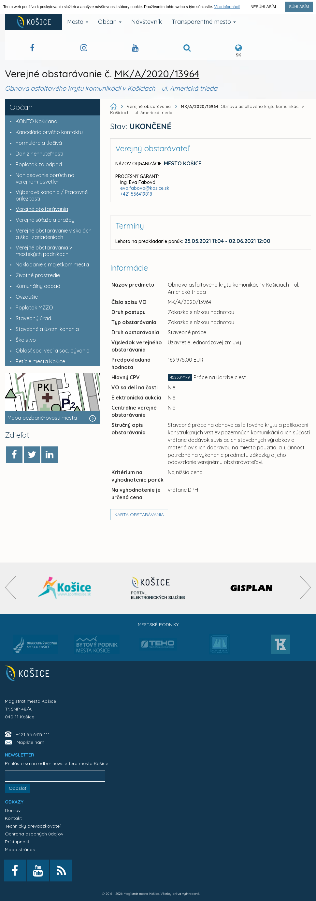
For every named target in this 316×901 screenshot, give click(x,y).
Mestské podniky (158, 624)
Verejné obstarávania (149, 106)
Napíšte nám (30, 742)
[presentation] (10, 587)
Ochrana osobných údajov (34, 834)
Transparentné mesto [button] (204, 21)
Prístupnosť (17, 842)
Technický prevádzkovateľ (33, 826)
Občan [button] (110, 21)
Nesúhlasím (263, 7)
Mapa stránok (20, 849)
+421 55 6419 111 (33, 734)
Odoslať (17, 788)
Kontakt (13, 818)
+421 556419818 (136, 194)
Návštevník (146, 21)
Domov (13, 810)
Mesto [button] (77, 21)
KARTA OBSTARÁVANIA (139, 515)
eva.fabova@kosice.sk (144, 188)
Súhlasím (299, 7)
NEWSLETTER (19, 755)
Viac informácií (226, 7)
